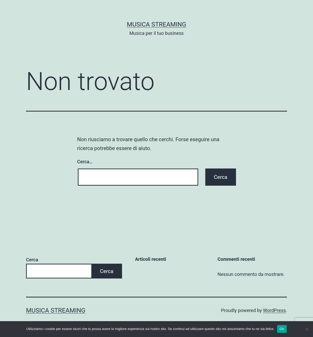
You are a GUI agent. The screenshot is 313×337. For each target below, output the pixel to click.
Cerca (32, 259)
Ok (282, 329)
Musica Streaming (156, 24)
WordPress (274, 310)
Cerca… (85, 161)
